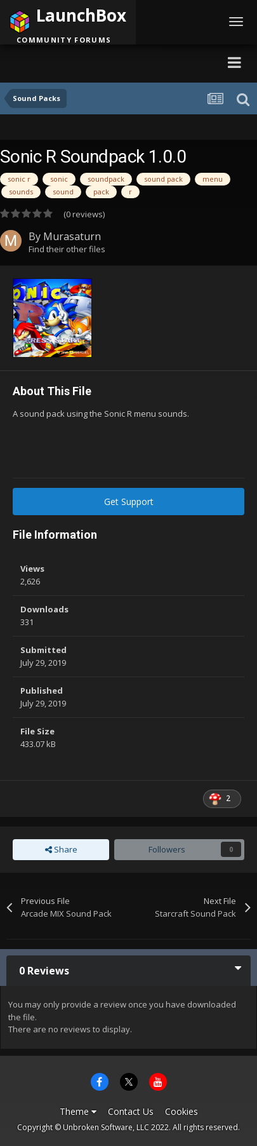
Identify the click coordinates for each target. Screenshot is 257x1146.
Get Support (129, 501)
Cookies (181, 1111)
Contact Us (131, 1111)
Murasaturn (72, 236)
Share (61, 849)
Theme (78, 1111)
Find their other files (67, 249)
